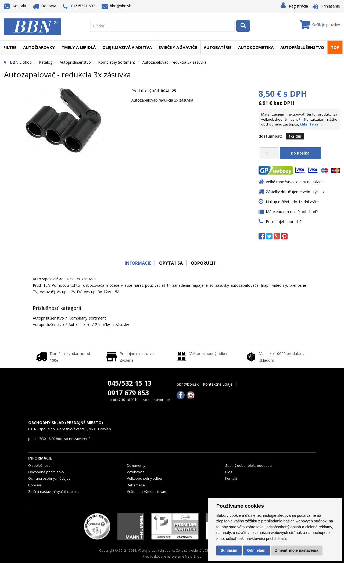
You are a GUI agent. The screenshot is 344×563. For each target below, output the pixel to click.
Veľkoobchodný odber (145, 478)
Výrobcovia (135, 472)
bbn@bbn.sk (116, 5)
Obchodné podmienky (46, 472)
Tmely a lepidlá (79, 47)
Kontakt (15, 5)
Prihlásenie (330, 6)
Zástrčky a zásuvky (112, 324)
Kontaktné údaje (217, 384)
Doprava (44, 5)
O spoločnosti (39, 465)
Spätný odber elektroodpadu (248, 465)
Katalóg (45, 62)
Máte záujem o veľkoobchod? (292, 211)
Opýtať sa (170, 263)
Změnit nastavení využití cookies (53, 491)
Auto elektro (80, 324)
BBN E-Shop (21, 62)
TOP (335, 47)
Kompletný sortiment (116, 62)
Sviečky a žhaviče (178, 47)
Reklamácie (136, 485)
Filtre (9, 47)
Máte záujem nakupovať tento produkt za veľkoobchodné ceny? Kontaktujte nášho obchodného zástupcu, (299, 119)
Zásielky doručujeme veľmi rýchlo (295, 191)
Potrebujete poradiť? (284, 221)
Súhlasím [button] (229, 550)
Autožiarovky (39, 47)
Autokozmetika (256, 47)
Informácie (136, 263)
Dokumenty (136, 465)
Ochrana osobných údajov (49, 478)
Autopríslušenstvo (302, 47)
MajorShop (193, 556)
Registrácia (298, 6)
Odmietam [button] (256, 550)
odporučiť (204, 263)
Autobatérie (217, 47)
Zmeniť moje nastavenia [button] (296, 550)
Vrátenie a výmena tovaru (147, 491)
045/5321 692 (79, 6)
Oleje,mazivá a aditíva (127, 47)
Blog (228, 472)
